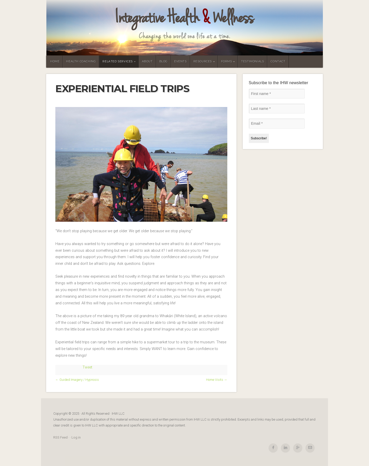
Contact (278, 61)
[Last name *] (277, 108)
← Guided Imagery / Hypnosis (77, 380)
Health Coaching (81, 61)
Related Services (117, 61)
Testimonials (252, 61)
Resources (202, 61)
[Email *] (277, 123)
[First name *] (277, 94)
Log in (76, 437)
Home (54, 61)
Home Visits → (216, 380)
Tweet (87, 367)
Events (180, 61)
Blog (163, 61)
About (147, 61)
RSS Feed (60, 437)
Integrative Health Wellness (184, 18)
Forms (226, 61)
